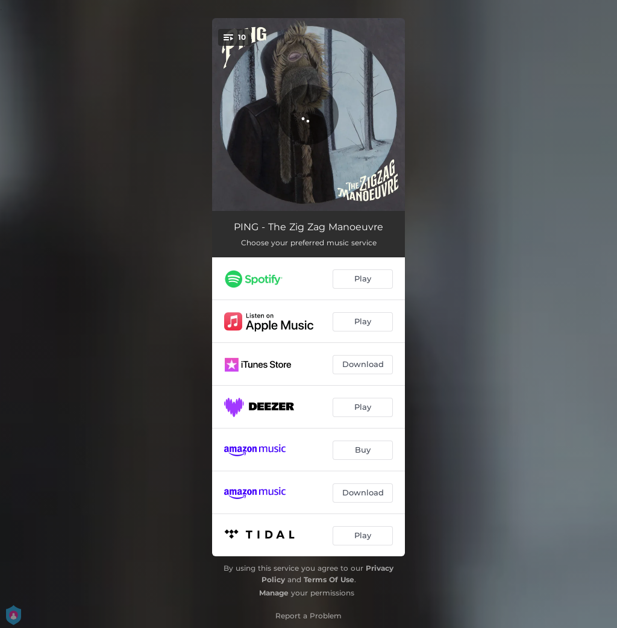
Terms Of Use (329, 579)
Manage (274, 592)
